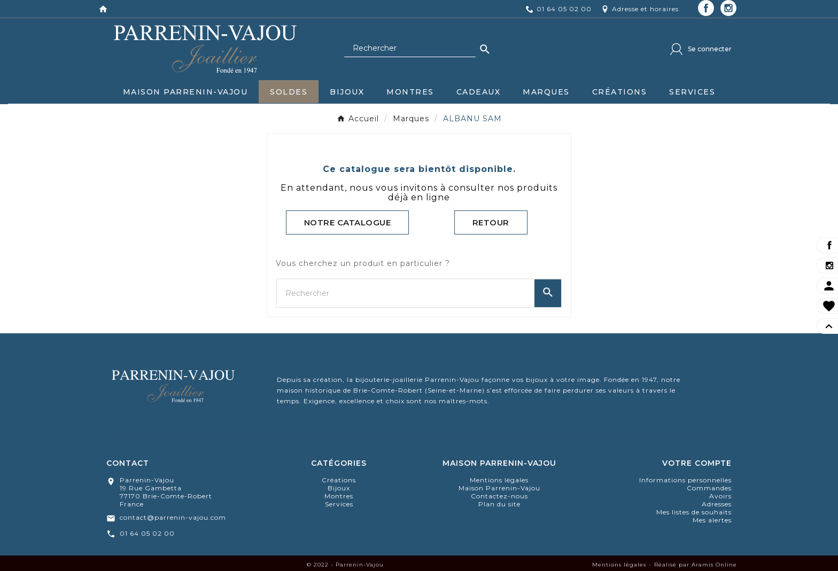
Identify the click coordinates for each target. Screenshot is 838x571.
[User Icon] (701, 49)
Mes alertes (712, 520)
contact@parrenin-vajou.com (173, 517)
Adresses (717, 504)
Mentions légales (499, 480)
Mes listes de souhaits (694, 512)
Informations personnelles (685, 480)
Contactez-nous (499, 496)
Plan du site (499, 504)
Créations (339, 480)
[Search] (485, 49)
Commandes (709, 488)
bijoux (339, 488)
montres (338, 496)
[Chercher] (410, 48)
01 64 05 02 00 (147, 533)
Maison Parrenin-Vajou (499, 488)
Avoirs (720, 496)
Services (339, 504)
